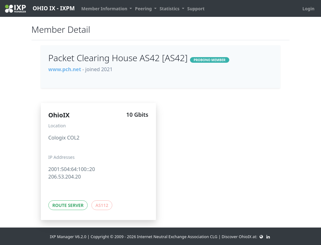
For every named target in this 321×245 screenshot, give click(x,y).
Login (308, 9)
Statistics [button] (170, 9)
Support (196, 9)
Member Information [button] (105, 9)
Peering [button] (144, 9)
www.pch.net (64, 69)
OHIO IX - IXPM (40, 8)
